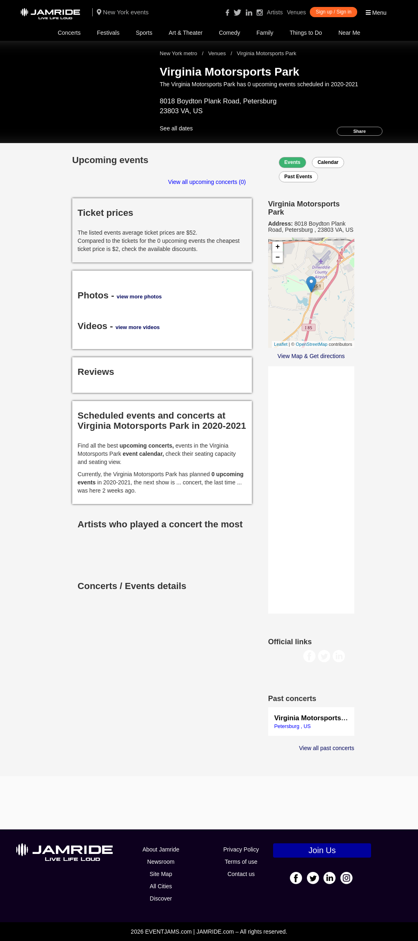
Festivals (108, 32)
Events (292, 162)
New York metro (179, 53)
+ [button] (278, 247)
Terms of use (241, 861)
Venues (296, 12)
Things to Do (306, 32)
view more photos (139, 297)
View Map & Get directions (311, 356)
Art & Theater (185, 32)
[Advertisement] (311, 489)
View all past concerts (326, 748)
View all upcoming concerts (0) (207, 182)
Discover (161, 898)
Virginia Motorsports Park (316, 718)
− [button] (278, 257)
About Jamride (160, 849)
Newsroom (161, 861)
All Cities (161, 886)
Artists (275, 12)
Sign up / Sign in (333, 12)
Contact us (241, 874)
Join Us (322, 850)
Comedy (229, 32)
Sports (144, 32)
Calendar (328, 162)
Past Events (298, 176)
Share (360, 131)
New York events (123, 12)
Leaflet (280, 344)
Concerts (69, 32)
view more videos (138, 327)
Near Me (349, 32)
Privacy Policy (241, 849)
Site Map (160, 874)
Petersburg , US (292, 726)
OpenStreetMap (311, 344)
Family (264, 32)
